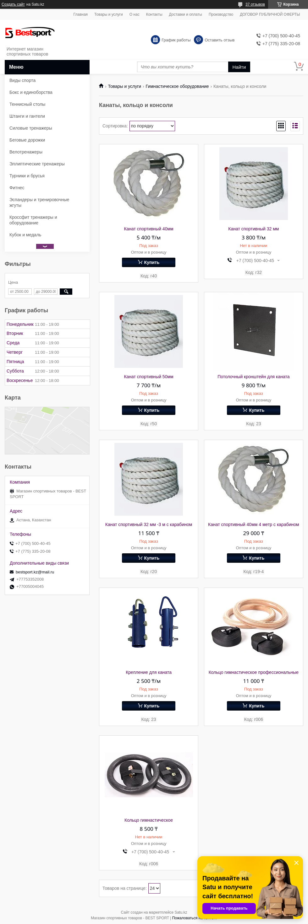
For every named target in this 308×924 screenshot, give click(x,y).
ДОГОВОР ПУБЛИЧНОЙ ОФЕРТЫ (270, 14)
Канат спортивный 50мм (148, 376)
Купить (152, 262)
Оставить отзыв (219, 40)
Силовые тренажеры (30, 128)
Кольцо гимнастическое (148, 820)
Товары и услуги (108, 14)
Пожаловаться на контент (194, 918)
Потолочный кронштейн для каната (253, 376)
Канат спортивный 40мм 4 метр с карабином (253, 524)
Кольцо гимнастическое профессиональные (254, 672)
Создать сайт (13, 4)
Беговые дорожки (27, 139)
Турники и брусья (27, 175)
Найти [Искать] (239, 67)
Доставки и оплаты (185, 14)
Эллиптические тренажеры (37, 163)
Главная (80, 14)
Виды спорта (22, 80)
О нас (134, 14)
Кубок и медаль (25, 234)
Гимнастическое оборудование (177, 86)
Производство (221, 14)
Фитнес (16, 187)
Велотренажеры (25, 151)
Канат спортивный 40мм (148, 228)
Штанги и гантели (27, 116)
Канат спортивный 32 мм (253, 228)
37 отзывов (255, 4)
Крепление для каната (149, 672)
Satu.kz (180, 912)
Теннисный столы (27, 104)
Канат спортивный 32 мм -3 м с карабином (148, 524)
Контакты (154, 14)
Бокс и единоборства (30, 92)
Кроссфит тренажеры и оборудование (33, 220)
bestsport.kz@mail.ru (35, 572)
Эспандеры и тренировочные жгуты (39, 202)
